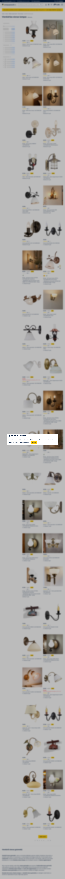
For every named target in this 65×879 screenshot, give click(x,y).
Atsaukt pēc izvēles (13, 442)
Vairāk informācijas (24, 442)
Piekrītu (34, 442)
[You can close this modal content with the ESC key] (32, 439)
